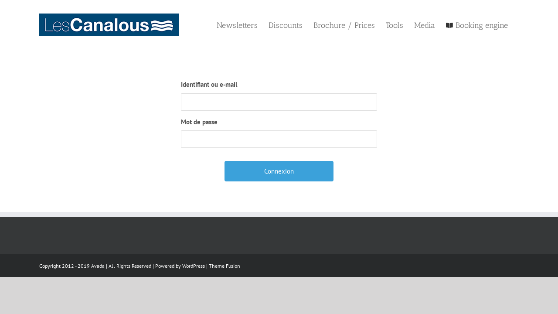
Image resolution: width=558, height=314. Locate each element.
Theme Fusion (224, 266)
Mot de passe (199, 122)
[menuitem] (204, 24)
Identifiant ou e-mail (209, 84)
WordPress (193, 266)
